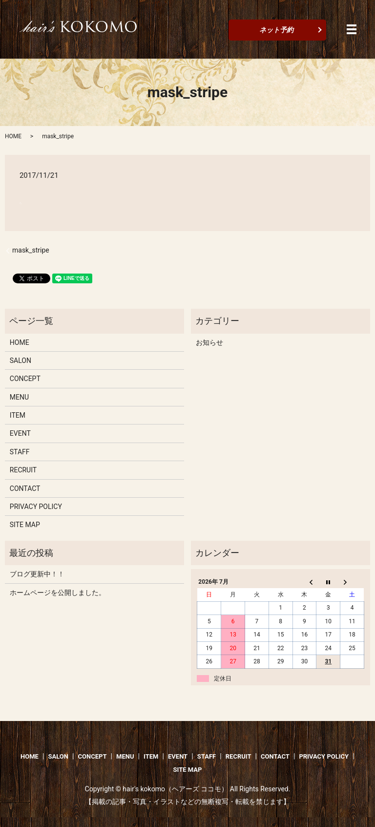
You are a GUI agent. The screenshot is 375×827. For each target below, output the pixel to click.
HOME (13, 136)
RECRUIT (23, 470)
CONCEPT (25, 378)
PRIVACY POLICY (36, 506)
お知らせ (209, 342)
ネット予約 (276, 30)
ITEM (17, 415)
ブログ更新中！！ (37, 574)
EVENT (20, 433)
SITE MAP (25, 525)
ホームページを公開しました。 (57, 592)
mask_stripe (30, 250)
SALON (20, 360)
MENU (19, 397)
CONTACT (25, 488)
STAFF (20, 452)
